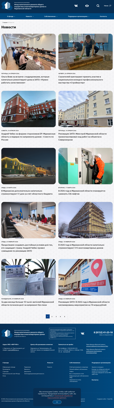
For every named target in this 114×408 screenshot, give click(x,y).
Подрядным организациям (78, 16)
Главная (5, 22)
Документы (27, 371)
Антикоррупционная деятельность (34, 373)
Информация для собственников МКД (78, 376)
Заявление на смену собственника (75, 380)
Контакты (103, 16)
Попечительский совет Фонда (11, 373)
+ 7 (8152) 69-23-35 (72, 348)
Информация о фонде (9, 367)
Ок (57, 402)
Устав (4, 376)
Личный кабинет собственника (78, 369)
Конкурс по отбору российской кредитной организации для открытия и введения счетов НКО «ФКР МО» (101, 372)
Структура (5, 371)
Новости (29, 16)
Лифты (71, 371)
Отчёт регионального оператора (78, 367)
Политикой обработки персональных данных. (60, 397)
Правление (27, 367)
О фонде (11, 16)
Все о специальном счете (76, 373)
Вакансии (27, 369)
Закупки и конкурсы (97, 367)
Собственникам (50, 16)
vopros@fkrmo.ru (13, 350)
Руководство (6, 369)
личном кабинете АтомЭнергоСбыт (97, 346)
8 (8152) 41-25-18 (103, 332)
